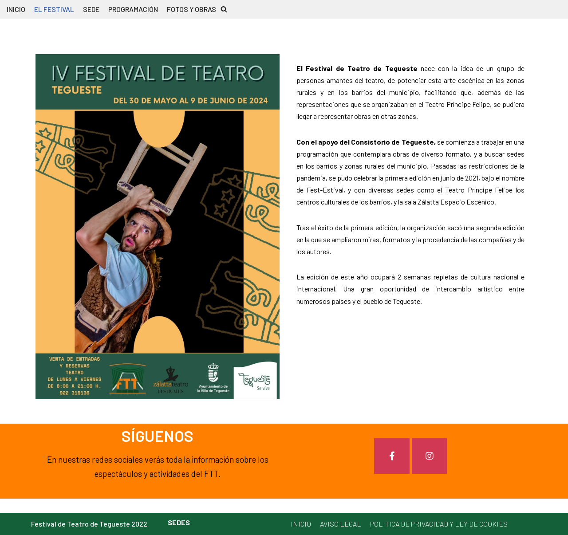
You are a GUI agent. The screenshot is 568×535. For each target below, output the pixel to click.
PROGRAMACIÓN (133, 9)
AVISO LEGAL (340, 523)
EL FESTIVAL (54, 9)
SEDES (179, 522)
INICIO (16, 9)
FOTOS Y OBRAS (191, 9)
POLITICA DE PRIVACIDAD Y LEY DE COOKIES (439, 523)
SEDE (91, 9)
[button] (224, 9)
